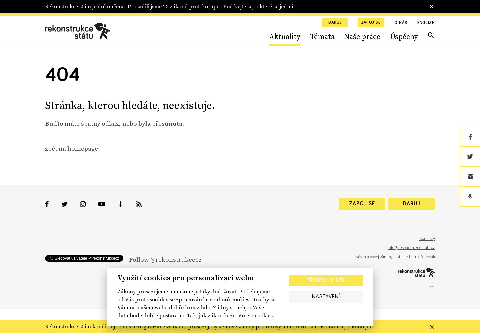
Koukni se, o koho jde (347, 326)
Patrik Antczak (422, 257)
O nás (400, 23)
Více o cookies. (256, 315)
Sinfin (385, 257)
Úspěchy (404, 36)
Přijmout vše (326, 280)
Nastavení (326, 296)
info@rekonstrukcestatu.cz (411, 247)
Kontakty (427, 238)
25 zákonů (175, 6)
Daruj (335, 23)
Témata (322, 36)
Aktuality (284, 36)
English (426, 23)
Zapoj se (371, 23)
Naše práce (362, 36)
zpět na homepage (71, 148)
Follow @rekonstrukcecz (165, 259)
